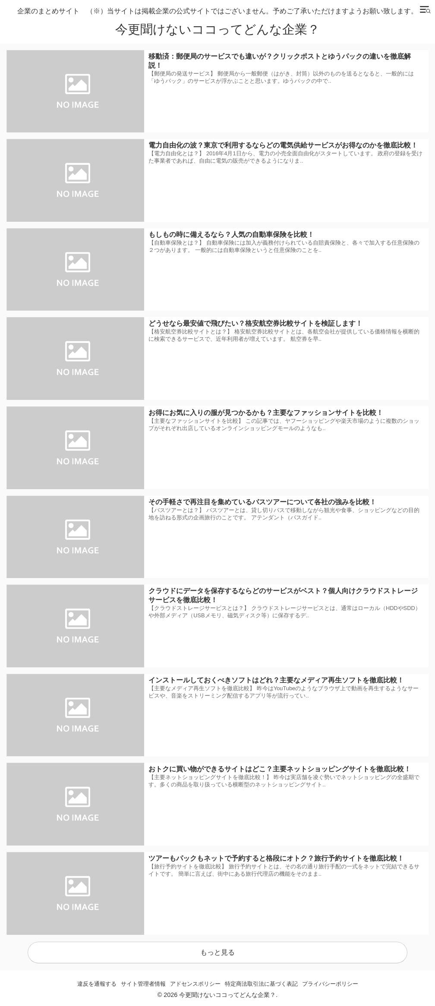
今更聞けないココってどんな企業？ (217, 29)
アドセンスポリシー (195, 984)
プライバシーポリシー (330, 984)
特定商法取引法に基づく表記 (261, 984)
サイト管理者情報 (143, 984)
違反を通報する (97, 984)
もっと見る (217, 952)
